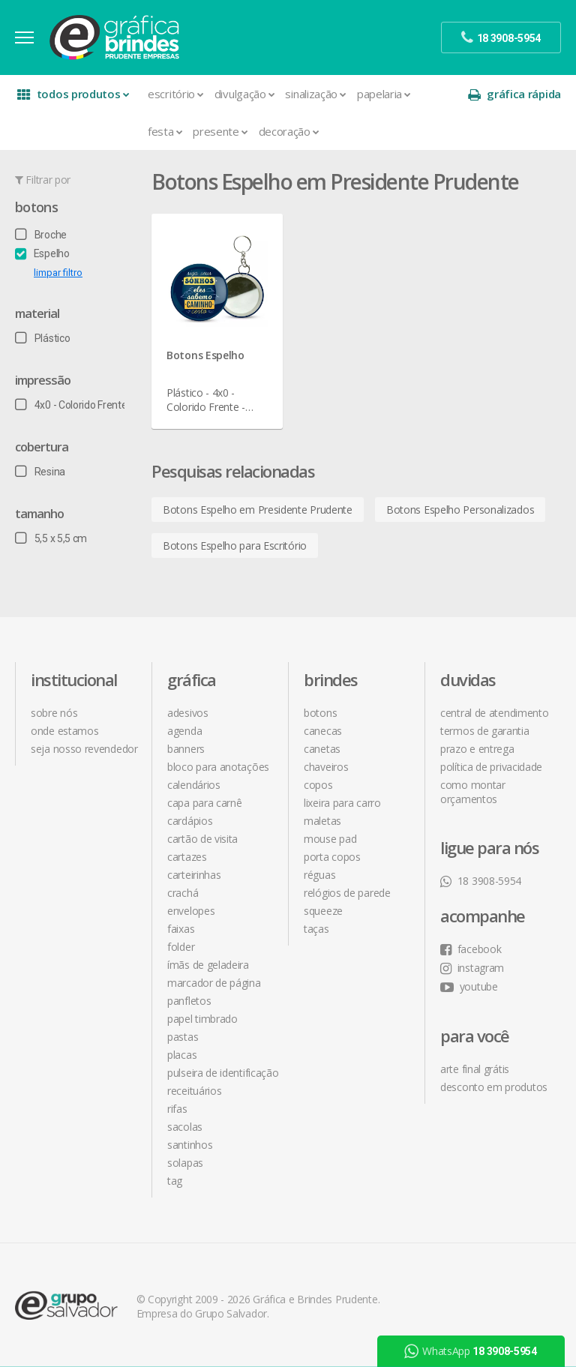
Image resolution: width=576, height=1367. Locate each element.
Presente (220, 131)
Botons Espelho (205, 355)
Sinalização (315, 93)
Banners (186, 749)
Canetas (322, 749)
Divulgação (244, 93)
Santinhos (189, 1145)
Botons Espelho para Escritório (235, 545)
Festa (165, 131)
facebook (470, 949)
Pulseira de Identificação (223, 1073)
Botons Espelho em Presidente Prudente (257, 509)
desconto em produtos (494, 1087)
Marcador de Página (214, 983)
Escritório (176, 93)
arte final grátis (474, 1069)
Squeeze (323, 911)
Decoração (289, 131)
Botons (36, 207)
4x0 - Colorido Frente (71, 405)
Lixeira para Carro (342, 803)
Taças (316, 929)
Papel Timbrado (202, 1019)
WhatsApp (470, 1351)
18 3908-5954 (480, 881)
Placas (181, 1055)
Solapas (185, 1163)
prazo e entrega (477, 749)
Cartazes (187, 857)
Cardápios (189, 821)
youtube (469, 986)
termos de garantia (485, 731)
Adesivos (187, 713)
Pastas (182, 1037)
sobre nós (54, 713)
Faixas (180, 929)
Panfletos (189, 1001)
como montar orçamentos (473, 792)
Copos (318, 785)
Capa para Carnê (204, 803)
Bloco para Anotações (218, 767)
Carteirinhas (193, 875)
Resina (40, 472)
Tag (174, 1181)
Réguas (319, 875)
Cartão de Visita (202, 839)
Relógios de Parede (347, 893)
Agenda (184, 731)
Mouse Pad (330, 839)
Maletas (322, 821)
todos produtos (73, 94)
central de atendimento (494, 713)
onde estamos (64, 731)
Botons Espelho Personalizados (460, 509)
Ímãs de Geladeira (208, 965)
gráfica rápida (514, 94)
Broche (41, 235)
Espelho (42, 253)
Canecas (323, 731)
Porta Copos (332, 857)
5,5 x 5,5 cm (51, 538)
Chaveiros (326, 767)
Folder (180, 947)
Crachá (182, 893)
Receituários (194, 1091)
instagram (472, 968)
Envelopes (190, 911)
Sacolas (184, 1127)
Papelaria (384, 93)
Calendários (193, 785)
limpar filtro (58, 272)
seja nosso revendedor (84, 749)
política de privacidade (491, 767)
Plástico (42, 338)
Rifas (177, 1109)
